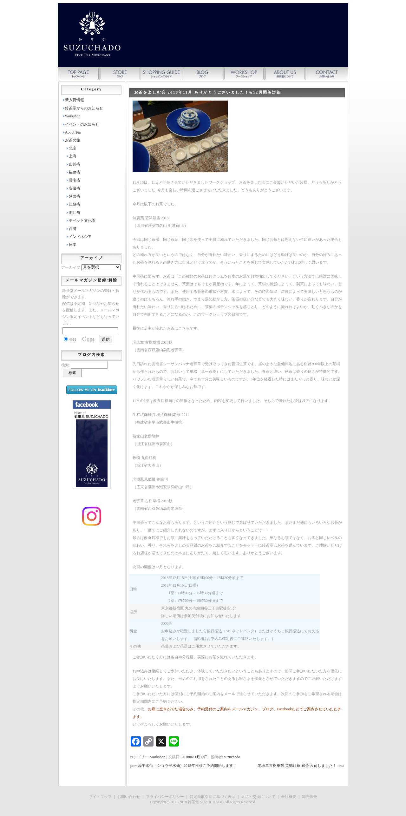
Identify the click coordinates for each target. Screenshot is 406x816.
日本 (72, 244)
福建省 (74, 172)
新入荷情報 (74, 100)
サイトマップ (100, 796)
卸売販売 (309, 796)
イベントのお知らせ (82, 124)
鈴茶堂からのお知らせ (84, 108)
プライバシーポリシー (165, 796)
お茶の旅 (72, 140)
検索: (65, 365)
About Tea (73, 132)
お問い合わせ (128, 796)
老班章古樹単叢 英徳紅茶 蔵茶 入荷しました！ (297, 765)
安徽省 (74, 188)
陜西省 (74, 196)
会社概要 (288, 796)
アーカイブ (70, 267)
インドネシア (80, 236)
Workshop (73, 116)
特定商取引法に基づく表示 (212, 796)
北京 (72, 148)
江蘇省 (74, 204)
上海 (72, 156)
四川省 (74, 164)
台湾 (72, 229)
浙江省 (74, 212)
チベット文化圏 (82, 220)
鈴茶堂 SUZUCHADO (206, 802)
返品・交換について (258, 796)
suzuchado (232, 757)
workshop (157, 757)
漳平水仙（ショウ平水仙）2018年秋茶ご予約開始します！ (187, 765)
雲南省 (74, 180)
